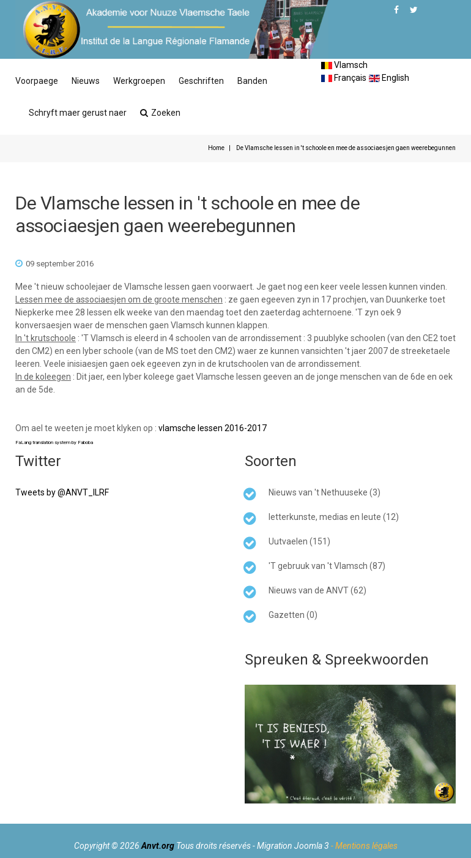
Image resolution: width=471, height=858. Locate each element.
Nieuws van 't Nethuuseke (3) (324, 492)
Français (343, 78)
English (389, 78)
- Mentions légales (364, 846)
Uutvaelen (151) (299, 541)
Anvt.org (157, 846)
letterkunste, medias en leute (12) (334, 517)
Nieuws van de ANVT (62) (317, 590)
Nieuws (86, 81)
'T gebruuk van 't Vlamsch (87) (327, 566)
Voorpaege (36, 81)
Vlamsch (344, 65)
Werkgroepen (139, 81)
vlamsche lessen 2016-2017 (212, 428)
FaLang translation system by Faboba (54, 442)
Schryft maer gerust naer (78, 113)
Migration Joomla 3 (293, 846)
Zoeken (160, 113)
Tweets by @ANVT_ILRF (62, 492)
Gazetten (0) (293, 615)
